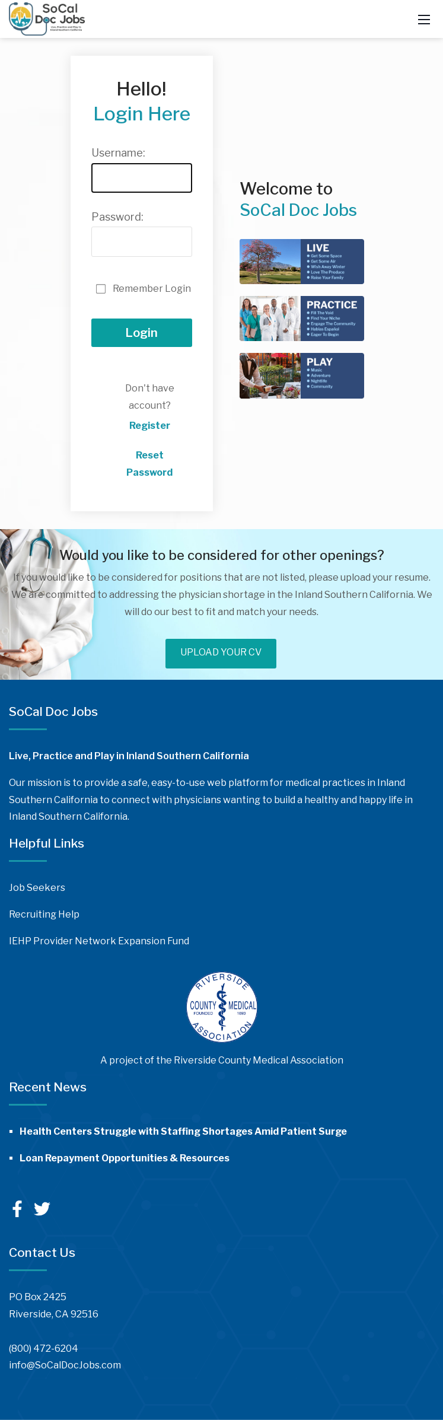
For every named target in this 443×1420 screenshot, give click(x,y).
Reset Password (149, 464)
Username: (118, 153)
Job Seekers (37, 887)
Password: (117, 217)
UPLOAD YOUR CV (221, 652)
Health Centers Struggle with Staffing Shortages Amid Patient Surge (183, 1131)
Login (141, 333)
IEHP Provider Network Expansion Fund (99, 941)
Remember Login (152, 288)
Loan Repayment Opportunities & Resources (125, 1158)
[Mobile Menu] (424, 19)
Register (149, 425)
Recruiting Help (44, 914)
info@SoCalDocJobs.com (65, 1365)
